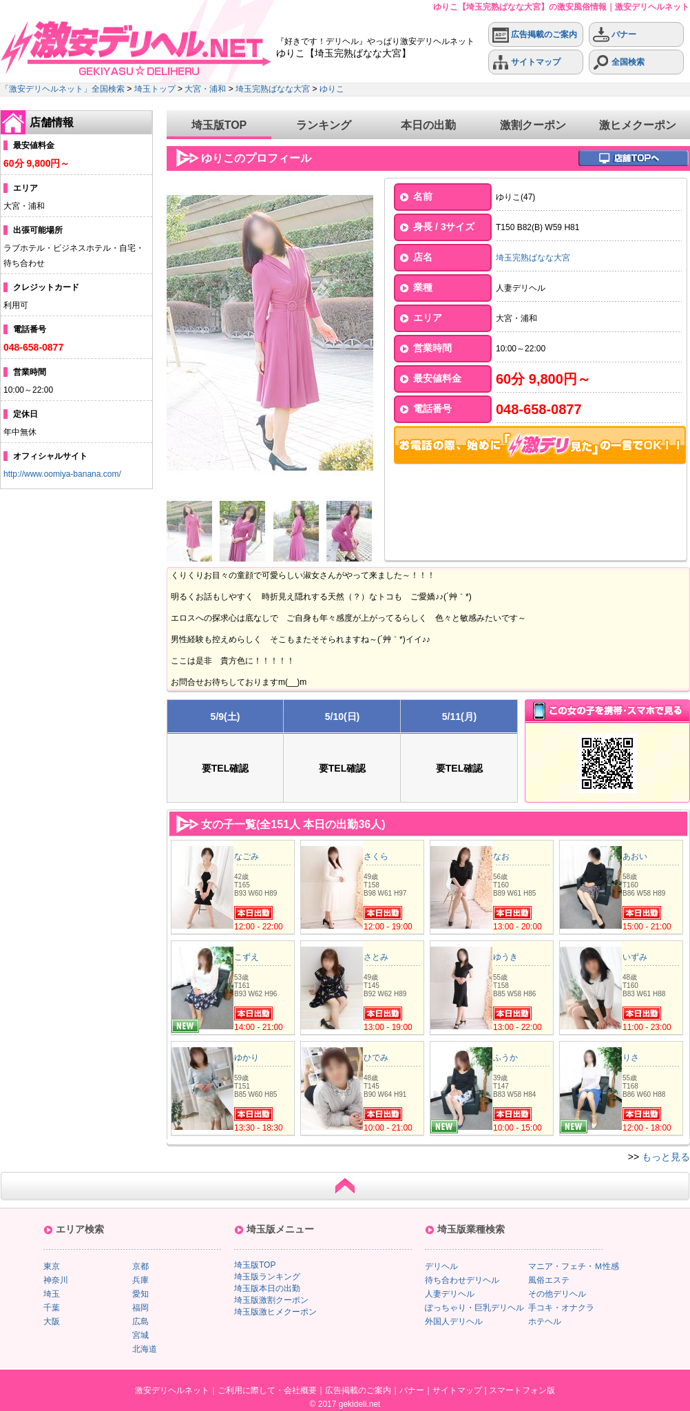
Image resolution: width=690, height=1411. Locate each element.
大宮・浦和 (205, 89)
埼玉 (51, 1294)
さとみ (376, 957)
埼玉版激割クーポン (271, 1300)
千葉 (51, 1307)
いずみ (635, 957)
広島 (140, 1321)
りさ (631, 1057)
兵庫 (140, 1280)
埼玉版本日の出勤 (267, 1288)
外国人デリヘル (454, 1321)
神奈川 (55, 1280)
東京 (51, 1266)
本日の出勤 (428, 125)
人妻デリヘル (449, 1294)
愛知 (140, 1294)
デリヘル (441, 1266)
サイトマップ (526, 62)
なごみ (246, 856)
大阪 (51, 1321)
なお (501, 856)
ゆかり (246, 1057)
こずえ (246, 957)
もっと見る (666, 1156)
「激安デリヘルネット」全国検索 (63, 89)
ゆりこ (332, 89)
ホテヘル (544, 1321)
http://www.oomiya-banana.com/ (62, 474)
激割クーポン (533, 125)
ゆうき (505, 957)
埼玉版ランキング (267, 1276)
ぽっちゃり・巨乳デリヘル (474, 1307)
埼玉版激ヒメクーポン (275, 1312)
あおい (635, 856)
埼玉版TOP (219, 125)
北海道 (144, 1349)
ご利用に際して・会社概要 (267, 1390)
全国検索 (619, 62)
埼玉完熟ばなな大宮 (273, 89)
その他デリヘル (557, 1294)
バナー (614, 34)
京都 (140, 1266)
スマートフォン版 (522, 1390)
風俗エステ (548, 1280)
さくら (376, 856)
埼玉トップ (155, 89)
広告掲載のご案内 (534, 34)
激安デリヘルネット (172, 1390)
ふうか (505, 1057)
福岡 (140, 1307)
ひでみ (376, 1057)
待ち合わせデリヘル (462, 1280)
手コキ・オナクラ (561, 1307)
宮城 (140, 1335)
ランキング (323, 125)
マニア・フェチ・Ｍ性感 (573, 1266)
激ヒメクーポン (637, 125)
